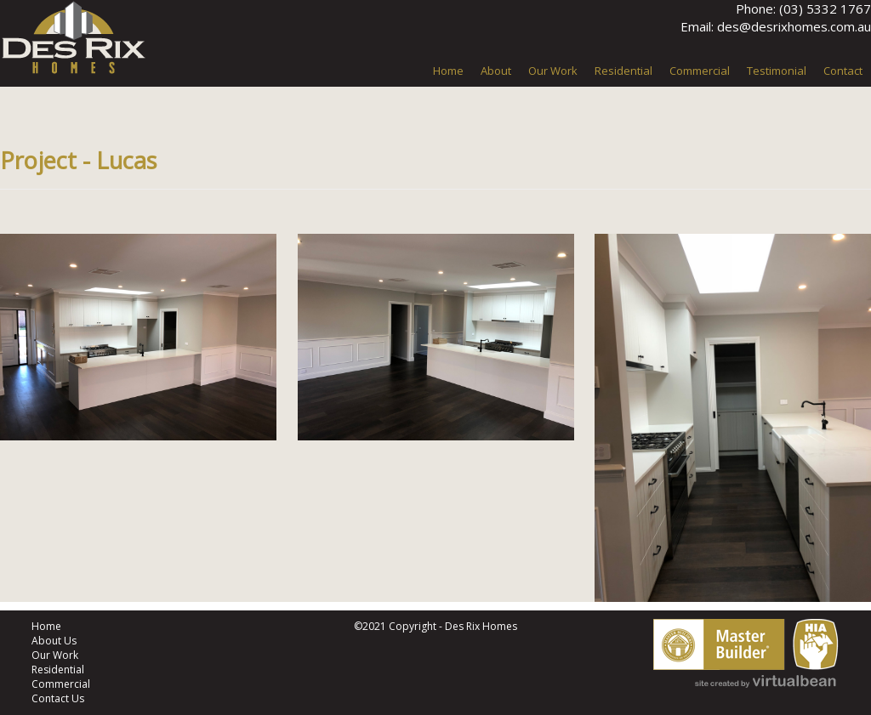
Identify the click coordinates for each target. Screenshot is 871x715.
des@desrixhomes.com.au (794, 26)
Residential (57, 669)
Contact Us (57, 698)
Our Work (54, 655)
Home (46, 626)
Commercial (60, 684)
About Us (54, 640)
